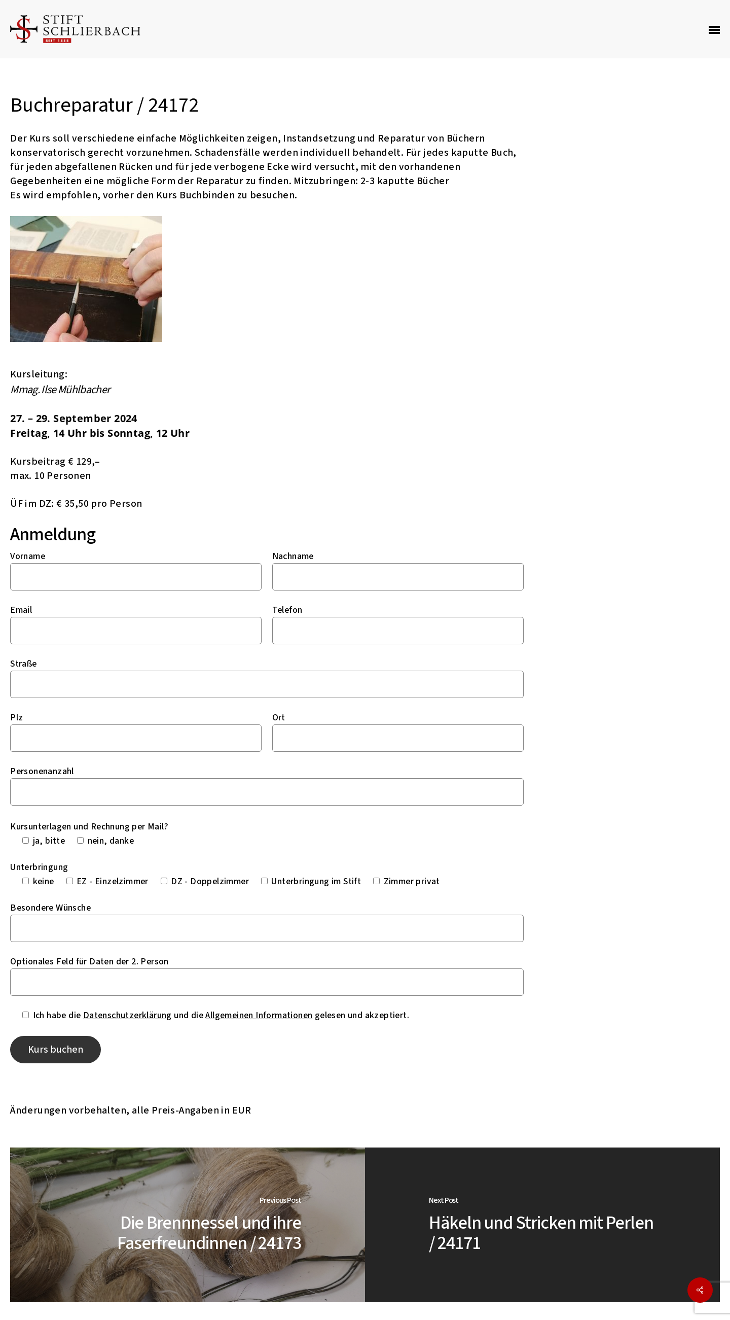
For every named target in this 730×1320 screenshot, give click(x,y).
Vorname (27, 556)
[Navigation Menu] (714, 29)
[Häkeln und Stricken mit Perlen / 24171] (542, 1225)
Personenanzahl (42, 771)
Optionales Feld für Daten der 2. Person (89, 961)
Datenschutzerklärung (127, 1015)
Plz (16, 717)
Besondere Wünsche (50, 907)
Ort (278, 717)
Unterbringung (39, 867)
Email (21, 610)
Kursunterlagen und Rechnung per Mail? (89, 826)
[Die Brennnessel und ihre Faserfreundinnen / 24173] (187, 1225)
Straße (23, 663)
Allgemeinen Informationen (258, 1015)
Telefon (287, 610)
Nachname (293, 556)
